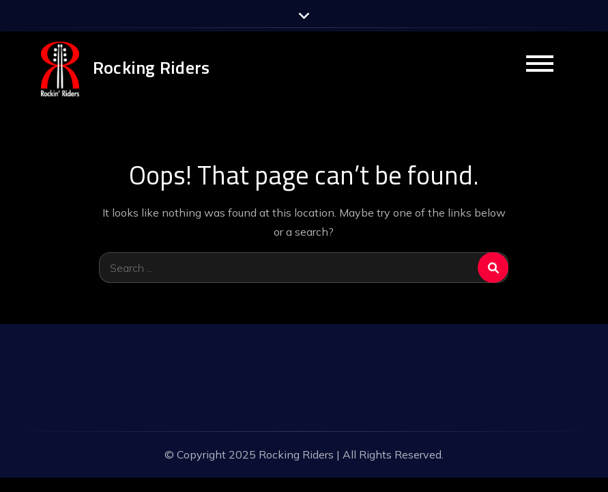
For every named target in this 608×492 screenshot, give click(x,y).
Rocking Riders (151, 67)
